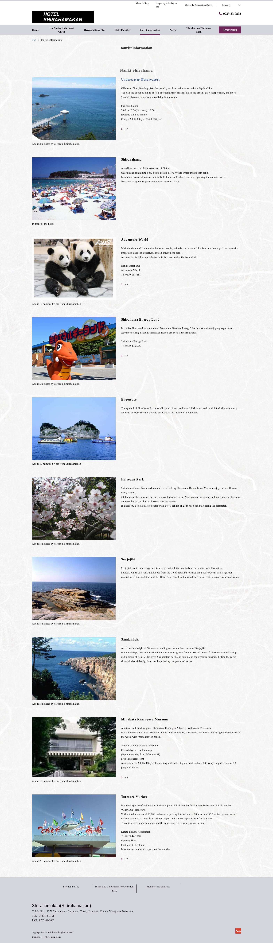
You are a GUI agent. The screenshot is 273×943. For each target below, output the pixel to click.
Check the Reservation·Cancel (199, 5)
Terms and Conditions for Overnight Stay (114, 888)
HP (124, 129)
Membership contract (158, 886)
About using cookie (53, 937)
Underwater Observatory (140, 79)
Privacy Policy (71, 886)
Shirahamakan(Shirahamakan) (61, 905)
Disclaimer (36, 937)
